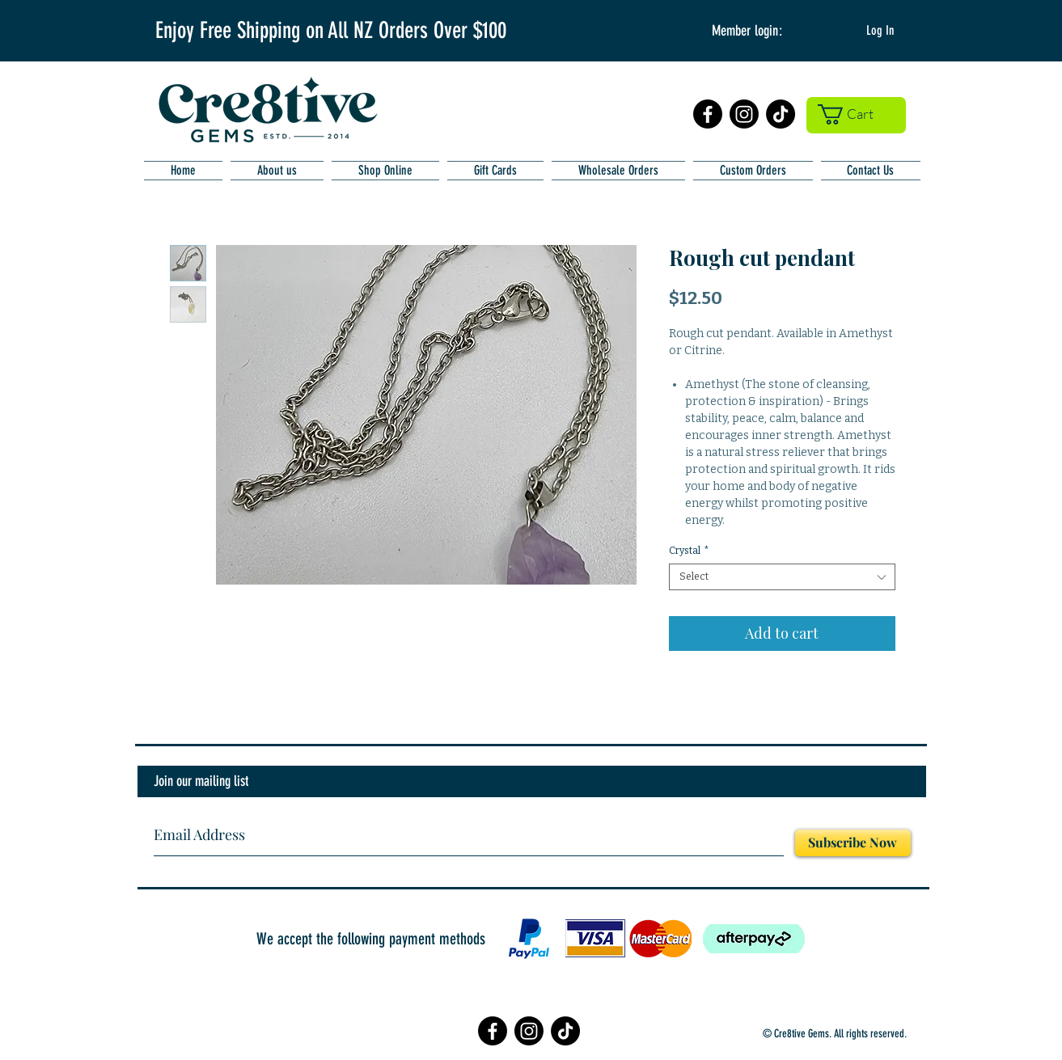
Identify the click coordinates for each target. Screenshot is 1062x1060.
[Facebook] (707, 114)
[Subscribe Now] (853, 843)
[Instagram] (744, 114)
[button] (856, 114)
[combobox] (782, 577)
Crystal (689, 550)
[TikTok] (780, 114)
